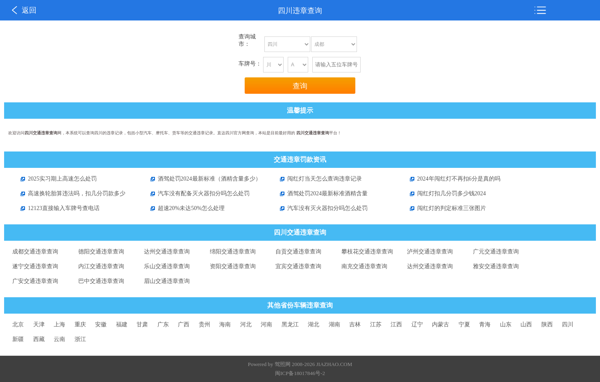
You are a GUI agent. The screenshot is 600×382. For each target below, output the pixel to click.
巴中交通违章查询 (101, 281)
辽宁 (417, 324)
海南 (225, 324)
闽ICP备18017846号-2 (300, 373)
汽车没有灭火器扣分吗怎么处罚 (320, 208)
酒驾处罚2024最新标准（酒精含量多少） (201, 179)
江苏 (376, 324)
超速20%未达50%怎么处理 (183, 208)
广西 (183, 324)
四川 (567, 324)
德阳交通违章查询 (101, 252)
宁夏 (464, 324)
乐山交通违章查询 (167, 266)
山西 (526, 324)
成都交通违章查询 (35, 252)
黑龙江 (290, 324)
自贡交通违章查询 (298, 252)
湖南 (334, 324)
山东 (505, 324)
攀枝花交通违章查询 (367, 252)
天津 (39, 324)
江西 (396, 324)
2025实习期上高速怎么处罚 (54, 179)
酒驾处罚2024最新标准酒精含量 (320, 193)
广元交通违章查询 (496, 252)
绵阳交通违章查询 (233, 252)
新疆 (18, 339)
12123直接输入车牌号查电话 (56, 208)
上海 (59, 324)
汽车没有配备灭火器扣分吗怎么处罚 (196, 193)
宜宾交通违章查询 (298, 266)
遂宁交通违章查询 (35, 266)
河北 (246, 324)
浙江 (80, 339)
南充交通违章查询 (364, 266)
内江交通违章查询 (101, 266)
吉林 (355, 324)
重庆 (80, 324)
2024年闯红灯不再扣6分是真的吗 (451, 179)
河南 (266, 324)
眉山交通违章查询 (167, 281)
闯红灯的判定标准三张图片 (444, 208)
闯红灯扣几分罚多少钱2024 (444, 193)
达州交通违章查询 (167, 252)
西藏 (39, 339)
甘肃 (142, 324)
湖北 (313, 324)
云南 (59, 339)
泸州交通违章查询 (430, 252)
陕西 (547, 324)
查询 (300, 86)
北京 (18, 324)
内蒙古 (440, 324)
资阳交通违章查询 (233, 266)
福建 (121, 324)
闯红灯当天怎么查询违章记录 (317, 179)
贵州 (204, 324)
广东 (163, 324)
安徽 (101, 324)
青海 (485, 324)
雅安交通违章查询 (496, 266)
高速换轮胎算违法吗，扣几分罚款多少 (68, 193)
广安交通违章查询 (35, 281)
